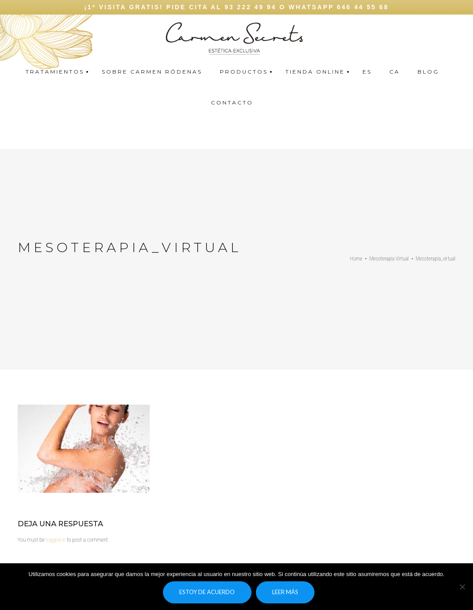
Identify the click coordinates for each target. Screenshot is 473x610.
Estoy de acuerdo (207, 591)
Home (356, 259)
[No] (462, 586)
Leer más (285, 591)
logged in (55, 539)
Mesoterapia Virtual (389, 259)
